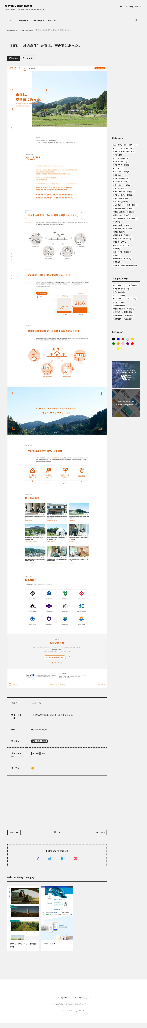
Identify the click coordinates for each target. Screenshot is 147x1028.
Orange (32, 770)
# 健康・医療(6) (120, 252)
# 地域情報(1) (119, 269)
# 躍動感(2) (132, 403)
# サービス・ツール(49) (124, 203)
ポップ (47, 755)
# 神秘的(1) (118, 403)
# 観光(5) (117, 303)
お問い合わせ (59, 1002)
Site (117, 6)
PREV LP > (98, 835)
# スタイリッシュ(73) (123, 357)
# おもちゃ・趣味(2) (122, 195)
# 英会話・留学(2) (121, 294)
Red (134, 433)
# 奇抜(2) (129, 390)
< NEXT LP (15, 835)
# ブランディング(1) (122, 227)
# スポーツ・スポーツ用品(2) (125, 214)
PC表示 (15, 59)
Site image (41, 20)
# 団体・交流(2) (120, 265)
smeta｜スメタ (50, 948)
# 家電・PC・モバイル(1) (124, 277)
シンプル (37, 755)
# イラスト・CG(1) (121, 174)
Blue (118, 428)
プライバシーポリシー (83, 1002)
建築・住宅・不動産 (42, 742)
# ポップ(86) (119, 373)
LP (123, 6)
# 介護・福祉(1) (120, 239)
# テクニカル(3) (120, 361)
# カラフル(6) (119, 348)
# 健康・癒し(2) (120, 386)
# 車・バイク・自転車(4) (124, 307)
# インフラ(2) (119, 182)
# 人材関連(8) (119, 235)
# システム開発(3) (121, 207)
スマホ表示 (33, 59)
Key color (59, 20)
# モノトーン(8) (120, 378)
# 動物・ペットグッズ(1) (124, 261)
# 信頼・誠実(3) (120, 382)
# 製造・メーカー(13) (123, 299)
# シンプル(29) (120, 352)
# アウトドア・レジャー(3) (125, 153)
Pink (123, 433)
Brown (123, 428)
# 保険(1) (117, 248)
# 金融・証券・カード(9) (124, 316)
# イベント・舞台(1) (122, 169)
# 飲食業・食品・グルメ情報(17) (125, 326)
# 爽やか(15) (119, 399)
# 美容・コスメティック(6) (125, 290)
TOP (57, 835)
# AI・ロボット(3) (121, 145)
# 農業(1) (117, 311)
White (113, 438)
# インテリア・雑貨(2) (123, 178)
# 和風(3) (117, 390)
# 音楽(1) (117, 320)
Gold (134, 428)
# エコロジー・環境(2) (123, 186)
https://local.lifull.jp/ (41, 730)
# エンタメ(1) (119, 191)
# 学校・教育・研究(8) (123, 273)
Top (12, 20)
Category (23, 20)
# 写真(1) (117, 256)
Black (113, 428)
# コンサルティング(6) (123, 199)
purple (129, 433)
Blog (129, 6)
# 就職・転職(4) (120, 282)
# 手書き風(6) (119, 395)
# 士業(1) (133, 269)
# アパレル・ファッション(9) (125, 160)
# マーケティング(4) (122, 231)
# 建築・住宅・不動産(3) (124, 286)
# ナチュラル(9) (120, 365)
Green (113, 433)
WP (136, 6)
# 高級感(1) (118, 407)
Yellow (118, 438)
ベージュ (123, 438)
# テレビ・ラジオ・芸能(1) (124, 221)
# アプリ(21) (119, 165)
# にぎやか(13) (120, 369)
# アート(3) (118, 149)
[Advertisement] (57, 803)
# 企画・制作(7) (120, 244)
